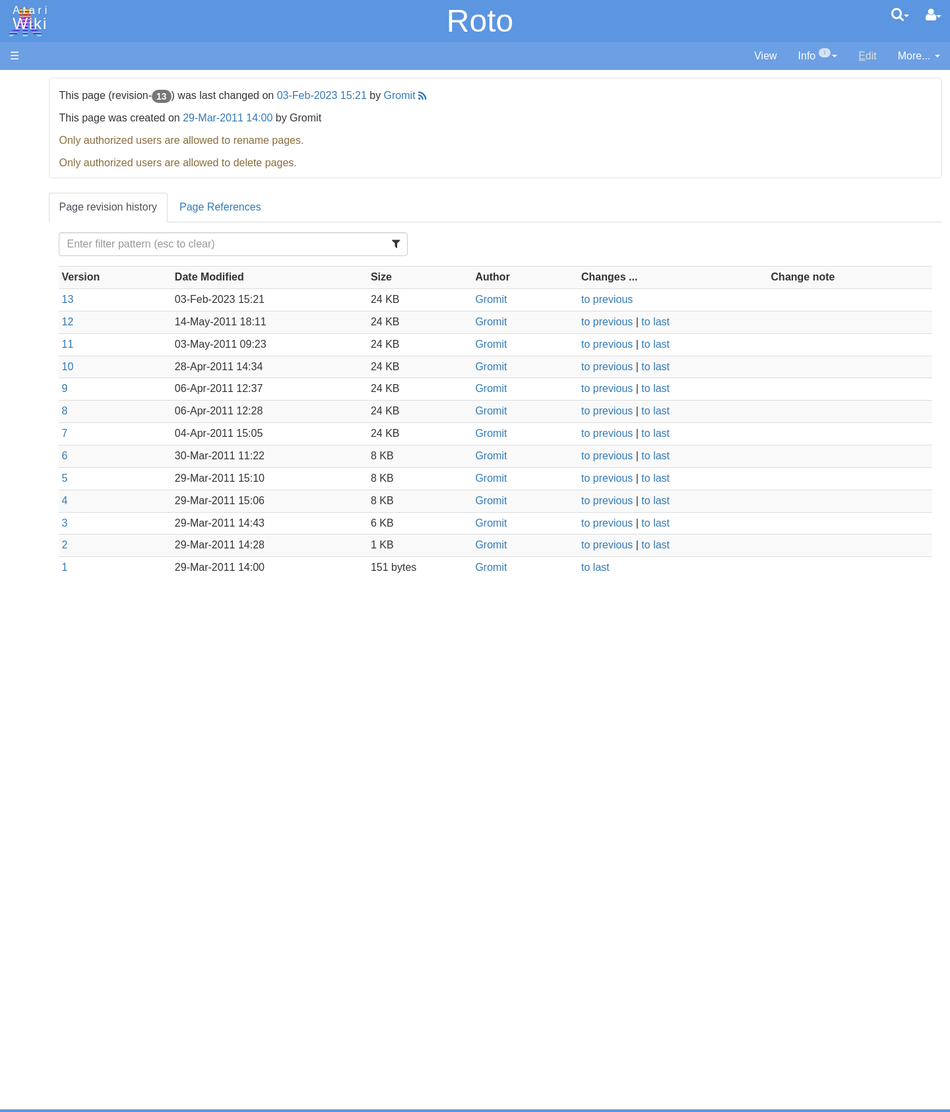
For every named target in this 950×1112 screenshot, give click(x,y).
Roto (480, 20)
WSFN (51, 549)
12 (233, 321)
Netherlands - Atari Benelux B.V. (111, 920)
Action (50, 323)
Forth (48, 383)
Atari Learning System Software (84, 747)
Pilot (46, 489)
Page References (385, 207)
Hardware (32, 107)
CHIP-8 (53, 564)
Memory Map (40, 174)
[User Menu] (933, 15)
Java (47, 413)
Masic (50, 459)
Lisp (45, 428)
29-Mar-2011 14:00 (393, 117)
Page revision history (273, 207)
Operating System (78, 601)
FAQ (20, 263)
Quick (49, 519)
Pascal (52, 474)
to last (723, 321)
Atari (28, 18)
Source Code (67, 616)
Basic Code (63, 647)
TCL (46, 534)
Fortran (53, 399)
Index (23, 286)
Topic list (30, 196)
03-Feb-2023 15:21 (487, 95)
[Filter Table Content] (365, 244)
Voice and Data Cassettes (70, 703)
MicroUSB (33, 218)
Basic (49, 353)
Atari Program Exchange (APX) (83, 725)
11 (233, 344)
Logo (48, 443)
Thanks (27, 972)
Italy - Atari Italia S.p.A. (89, 905)
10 (233, 366)
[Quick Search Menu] (900, 14)
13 (233, 299)
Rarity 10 (31, 987)
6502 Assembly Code (86, 632)
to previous (674, 299)
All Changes (38, 241)
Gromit (565, 95)
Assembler (61, 338)
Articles (27, 84)
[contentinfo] (818, 56)
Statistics (31, 1002)
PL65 (48, 503)
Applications (38, 152)
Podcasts (31, 807)
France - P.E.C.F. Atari (88, 859)
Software (30, 129)
